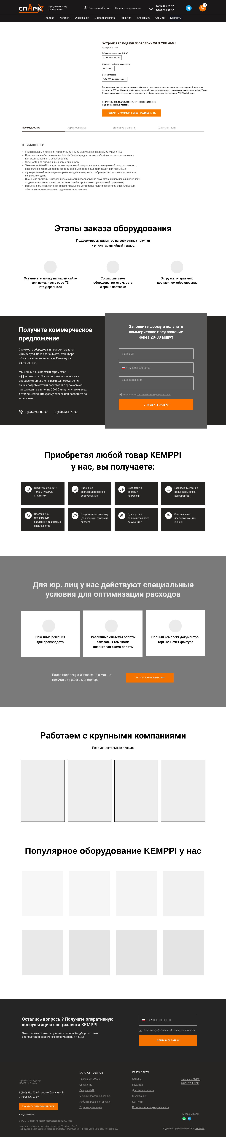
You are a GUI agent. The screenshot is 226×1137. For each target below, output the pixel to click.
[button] (128, 8)
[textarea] (156, 383)
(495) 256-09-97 (165, 6)
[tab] (44, 128)
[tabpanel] (113, 168)
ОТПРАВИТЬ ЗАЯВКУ (156, 404)
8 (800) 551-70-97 (165, 10)
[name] (156, 353)
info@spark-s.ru (26, 1114)
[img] (31, 8)
